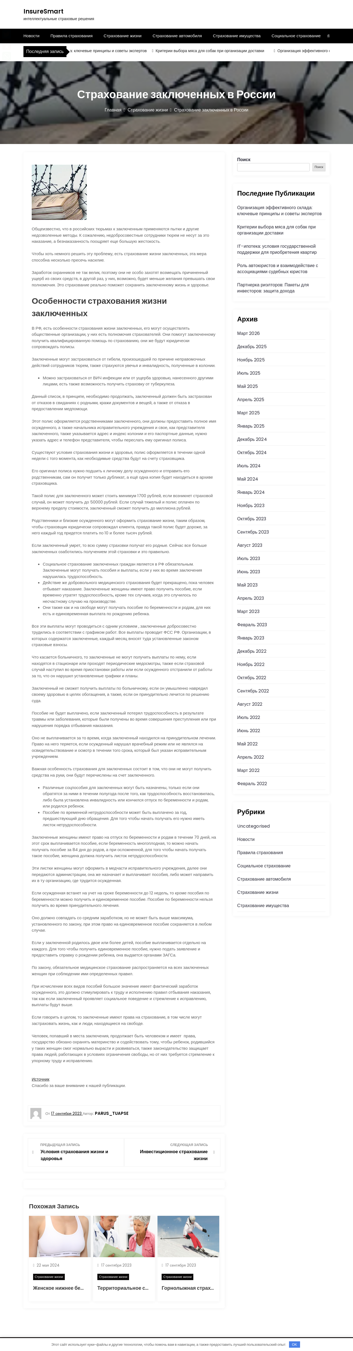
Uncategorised (253, 826)
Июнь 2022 (248, 731)
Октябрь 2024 (252, 452)
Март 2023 (248, 611)
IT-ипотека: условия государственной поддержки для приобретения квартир (277, 249)
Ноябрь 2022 (250, 664)
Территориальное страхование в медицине (150, 1287)
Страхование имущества (237, 35)
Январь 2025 (250, 426)
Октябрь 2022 (251, 678)
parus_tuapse (112, 1113)
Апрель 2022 (250, 757)
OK (294, 1344)
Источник (40, 1079)
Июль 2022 (248, 717)
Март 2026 (248, 333)
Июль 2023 (248, 558)
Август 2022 (249, 704)
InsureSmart (43, 11)
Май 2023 (247, 585)
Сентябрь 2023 (253, 532)
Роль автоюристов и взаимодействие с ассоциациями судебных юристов (277, 268)
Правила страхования (71, 35)
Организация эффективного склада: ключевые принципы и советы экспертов (82, 51)
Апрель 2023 (250, 598)
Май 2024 (247, 479)
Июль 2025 (249, 373)
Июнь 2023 (248, 572)
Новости (31, 35)
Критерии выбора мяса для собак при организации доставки (214, 51)
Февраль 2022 (252, 783)
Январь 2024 (251, 492)
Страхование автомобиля (177, 35)
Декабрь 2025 (252, 346)
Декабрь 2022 (251, 651)
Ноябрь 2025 (251, 360)
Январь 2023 (250, 638)
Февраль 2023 (252, 625)
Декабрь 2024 (252, 439)
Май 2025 (247, 386)
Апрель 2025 (250, 399)
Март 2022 (248, 770)
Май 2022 (247, 744)
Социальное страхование (296, 35)
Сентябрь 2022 (253, 691)
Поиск (243, 159)
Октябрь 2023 (251, 519)
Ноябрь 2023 (250, 505)
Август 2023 (249, 545)
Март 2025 (248, 413)
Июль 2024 (249, 466)
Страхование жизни (122, 35)
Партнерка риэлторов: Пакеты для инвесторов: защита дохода (273, 288)
